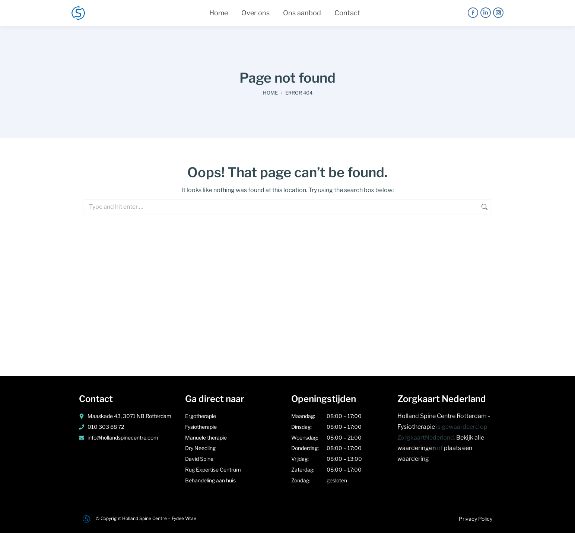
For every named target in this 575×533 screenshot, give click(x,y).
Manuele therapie (206, 437)
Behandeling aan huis (210, 480)
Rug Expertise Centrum (213, 469)
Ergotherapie (200, 416)
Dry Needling (201, 448)
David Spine (199, 459)
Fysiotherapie (201, 427)
